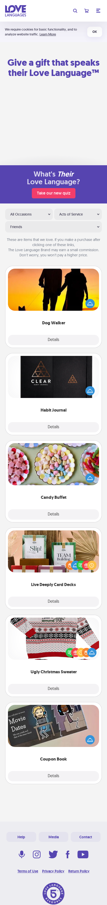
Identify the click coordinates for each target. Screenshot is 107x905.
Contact (85, 837)
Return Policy (79, 871)
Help (21, 837)
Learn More (48, 34)
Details (53, 340)
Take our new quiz (53, 193)
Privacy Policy (53, 871)
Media (53, 837)
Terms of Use (27, 871)
